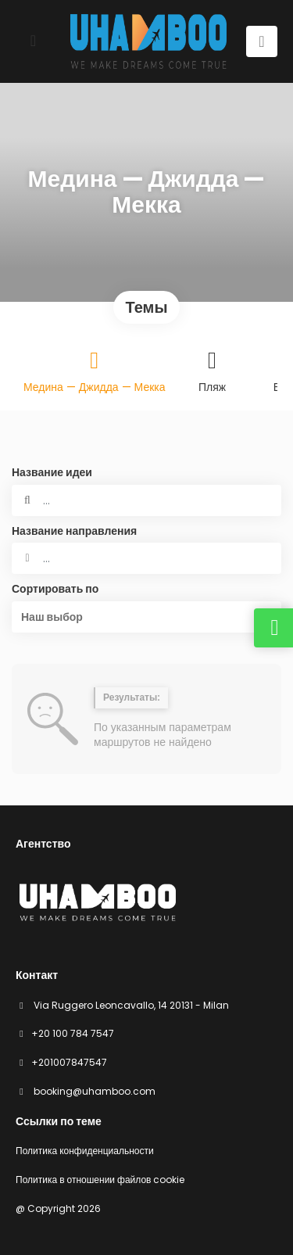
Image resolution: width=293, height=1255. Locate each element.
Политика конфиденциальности (85, 1151)
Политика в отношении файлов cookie (100, 1180)
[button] (146, 617)
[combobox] (146, 558)
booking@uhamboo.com (93, 1091)
